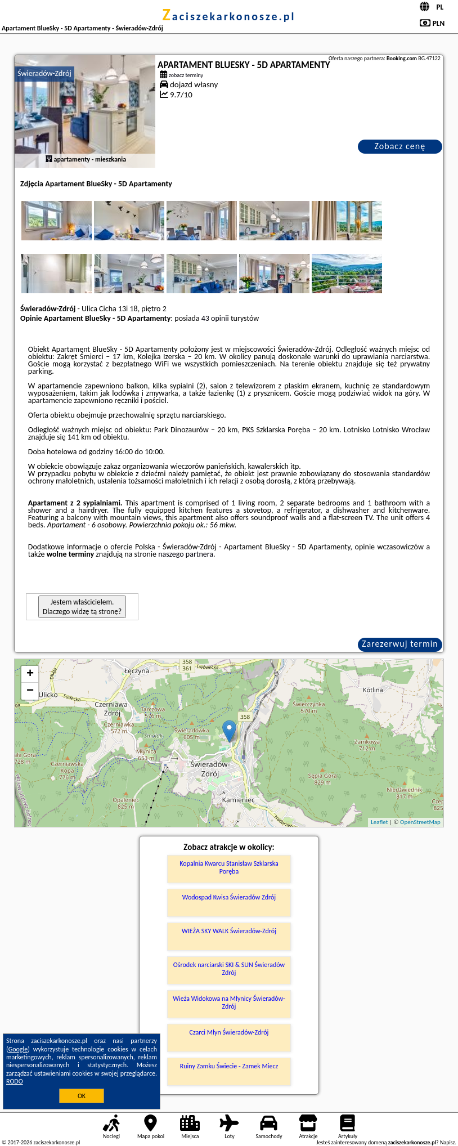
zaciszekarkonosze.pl (228, 16)
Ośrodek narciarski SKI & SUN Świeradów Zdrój (229, 969)
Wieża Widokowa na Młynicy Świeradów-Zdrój (229, 1002)
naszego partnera (185, 554)
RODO (14, 1081)
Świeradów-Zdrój (44, 73)
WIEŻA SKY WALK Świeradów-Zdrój (229, 931)
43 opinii (215, 318)
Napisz (447, 1142)
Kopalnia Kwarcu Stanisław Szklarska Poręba (228, 867)
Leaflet (379, 822)
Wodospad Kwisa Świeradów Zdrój (229, 897)
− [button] (30, 691)
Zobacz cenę (400, 146)
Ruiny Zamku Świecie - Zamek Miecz (229, 1066)
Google (18, 1049)
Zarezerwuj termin (400, 643)
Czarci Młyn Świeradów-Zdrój (229, 1032)
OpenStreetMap (420, 822)
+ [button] (30, 674)
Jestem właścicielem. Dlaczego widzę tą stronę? (82, 606)
